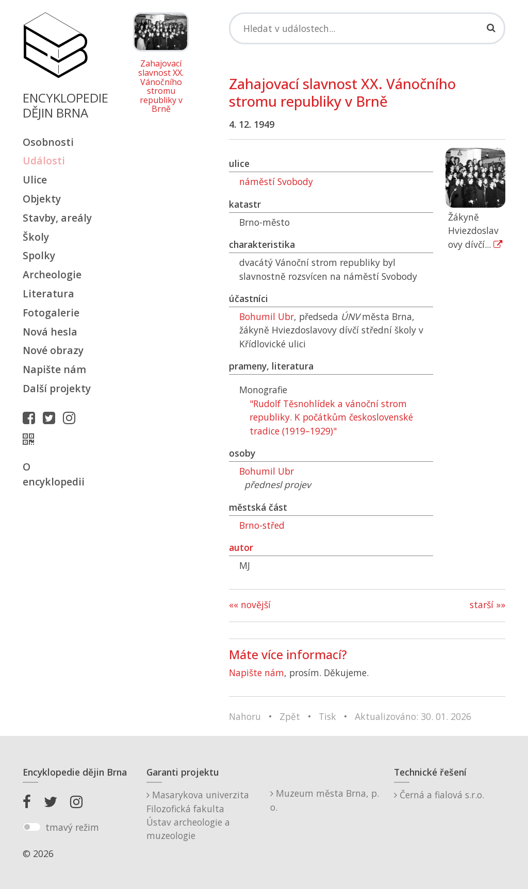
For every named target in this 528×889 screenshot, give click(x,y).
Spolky (39, 255)
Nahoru (245, 716)
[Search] (367, 28)
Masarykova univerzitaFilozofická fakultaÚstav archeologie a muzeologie (197, 815)
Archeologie (52, 274)
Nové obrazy (53, 350)
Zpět (289, 716)
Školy (36, 237)
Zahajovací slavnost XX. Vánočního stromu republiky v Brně (161, 86)
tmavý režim (72, 827)
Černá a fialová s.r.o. (439, 795)
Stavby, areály (57, 218)
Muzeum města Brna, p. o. (324, 800)
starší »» (487, 604)
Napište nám (54, 369)
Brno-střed (262, 525)
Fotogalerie (51, 313)
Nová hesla (50, 332)
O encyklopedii (54, 474)
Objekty (42, 199)
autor (241, 547)
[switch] (32, 827)
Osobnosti (48, 142)
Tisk (327, 716)
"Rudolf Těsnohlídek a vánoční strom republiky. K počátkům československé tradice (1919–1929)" (331, 417)
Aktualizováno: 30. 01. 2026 (413, 716)
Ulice (35, 180)
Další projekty (57, 388)
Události (44, 160)
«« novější (250, 604)
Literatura (48, 293)
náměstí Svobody (276, 181)
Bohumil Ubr (266, 316)
